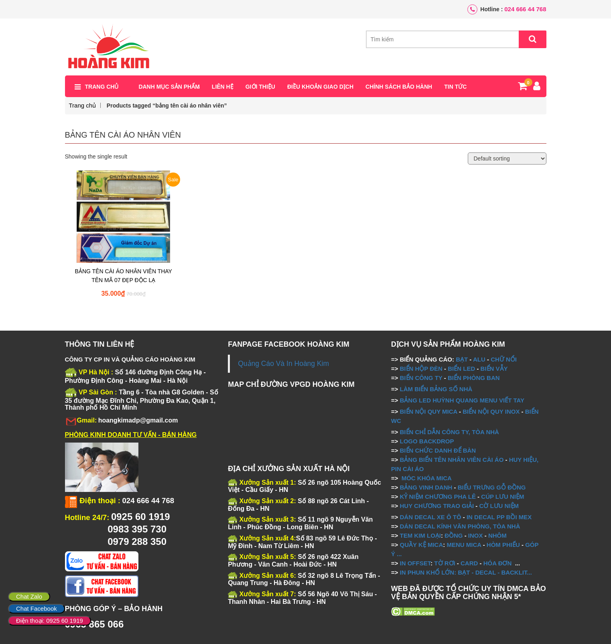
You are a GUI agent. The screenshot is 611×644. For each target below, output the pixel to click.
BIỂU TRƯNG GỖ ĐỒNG (492, 487)
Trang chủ (102, 87)
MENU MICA (464, 544)
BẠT (462, 359)
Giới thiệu (260, 87)
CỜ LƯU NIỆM (499, 505)
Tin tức (455, 87)
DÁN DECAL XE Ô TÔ (430, 517)
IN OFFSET (415, 563)
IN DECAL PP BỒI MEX (499, 517)
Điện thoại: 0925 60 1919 (49, 620)
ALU (479, 359)
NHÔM (497, 535)
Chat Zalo (29, 596)
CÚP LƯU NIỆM (502, 496)
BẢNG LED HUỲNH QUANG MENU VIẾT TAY (462, 400)
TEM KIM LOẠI (420, 535)
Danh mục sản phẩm (168, 87)
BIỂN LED (461, 368)
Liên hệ (222, 87)
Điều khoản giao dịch (320, 87)
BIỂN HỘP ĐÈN (421, 368)
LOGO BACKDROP (427, 441)
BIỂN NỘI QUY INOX (491, 411)
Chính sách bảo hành (398, 87)
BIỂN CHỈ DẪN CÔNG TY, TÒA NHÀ (449, 432)
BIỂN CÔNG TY (421, 377)
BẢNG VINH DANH (426, 487)
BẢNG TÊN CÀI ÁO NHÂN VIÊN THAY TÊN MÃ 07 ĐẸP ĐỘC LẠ (123, 276)
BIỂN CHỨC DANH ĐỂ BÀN (437, 450)
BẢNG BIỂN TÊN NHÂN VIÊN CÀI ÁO (452, 459)
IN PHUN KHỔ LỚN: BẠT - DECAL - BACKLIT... (466, 572)
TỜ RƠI (444, 563)
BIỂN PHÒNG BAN (474, 377)
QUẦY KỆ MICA (421, 544)
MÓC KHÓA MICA (427, 478)
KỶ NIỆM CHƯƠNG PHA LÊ (438, 496)
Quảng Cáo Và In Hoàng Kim (283, 364)
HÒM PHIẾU (503, 544)
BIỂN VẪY (494, 368)
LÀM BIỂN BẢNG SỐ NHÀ (437, 389)
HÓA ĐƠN (497, 563)
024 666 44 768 (525, 9)
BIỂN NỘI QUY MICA (428, 411)
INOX (475, 535)
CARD (469, 563)
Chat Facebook (36, 608)
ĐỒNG (454, 535)
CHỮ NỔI (504, 359)
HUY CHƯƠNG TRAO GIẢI (437, 505)
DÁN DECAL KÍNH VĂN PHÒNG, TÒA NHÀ (460, 526)
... (398, 554)
